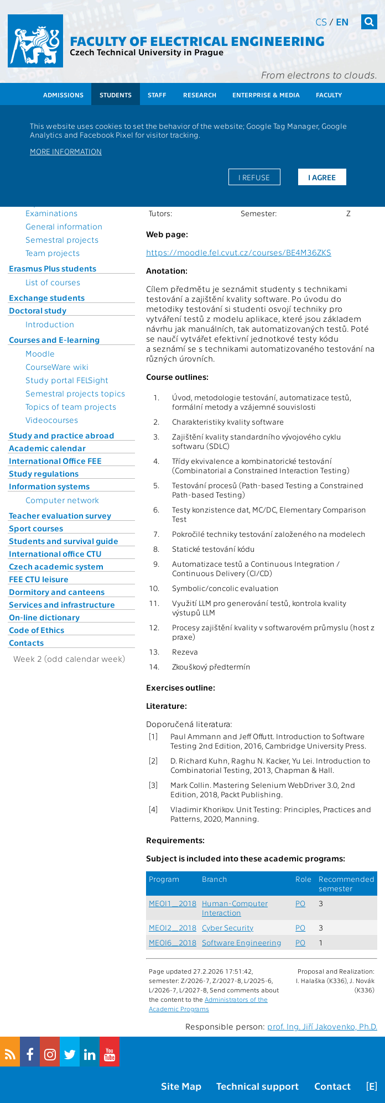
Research (199, 94)
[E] (371, 1085)
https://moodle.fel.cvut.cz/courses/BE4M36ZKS (238, 252)
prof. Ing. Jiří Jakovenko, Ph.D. (322, 1026)
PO (300, 903)
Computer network (62, 500)
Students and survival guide (63, 541)
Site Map (181, 1085)
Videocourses (51, 420)
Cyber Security (227, 927)
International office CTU (55, 553)
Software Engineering (242, 942)
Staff (157, 94)
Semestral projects (61, 239)
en (342, 21)
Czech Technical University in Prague (146, 51)
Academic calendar (47, 448)
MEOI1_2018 (172, 903)
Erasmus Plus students (52, 268)
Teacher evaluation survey (60, 515)
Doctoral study (37, 310)
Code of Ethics (36, 630)
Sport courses (36, 528)
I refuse (254, 176)
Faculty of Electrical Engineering (197, 40)
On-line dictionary (44, 617)
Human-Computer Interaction (235, 907)
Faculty (329, 94)
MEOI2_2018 (172, 927)
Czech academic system (56, 566)
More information (66, 151)
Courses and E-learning (54, 339)
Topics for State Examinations (55, 208)
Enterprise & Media (266, 94)
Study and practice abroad (62, 435)
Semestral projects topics (75, 393)
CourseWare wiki (57, 367)
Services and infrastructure (62, 604)
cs (321, 21)
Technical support (257, 1085)
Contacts (26, 642)
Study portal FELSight (66, 380)
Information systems (49, 486)
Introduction (49, 324)
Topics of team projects (70, 406)
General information (63, 226)
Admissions (63, 94)
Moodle (40, 353)
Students (116, 94)
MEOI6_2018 (172, 942)
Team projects (52, 253)
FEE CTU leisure (39, 579)
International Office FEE (55, 461)
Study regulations (44, 473)
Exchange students (47, 297)
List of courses (52, 282)
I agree (322, 176)
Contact (332, 1085)
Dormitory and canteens (57, 592)
